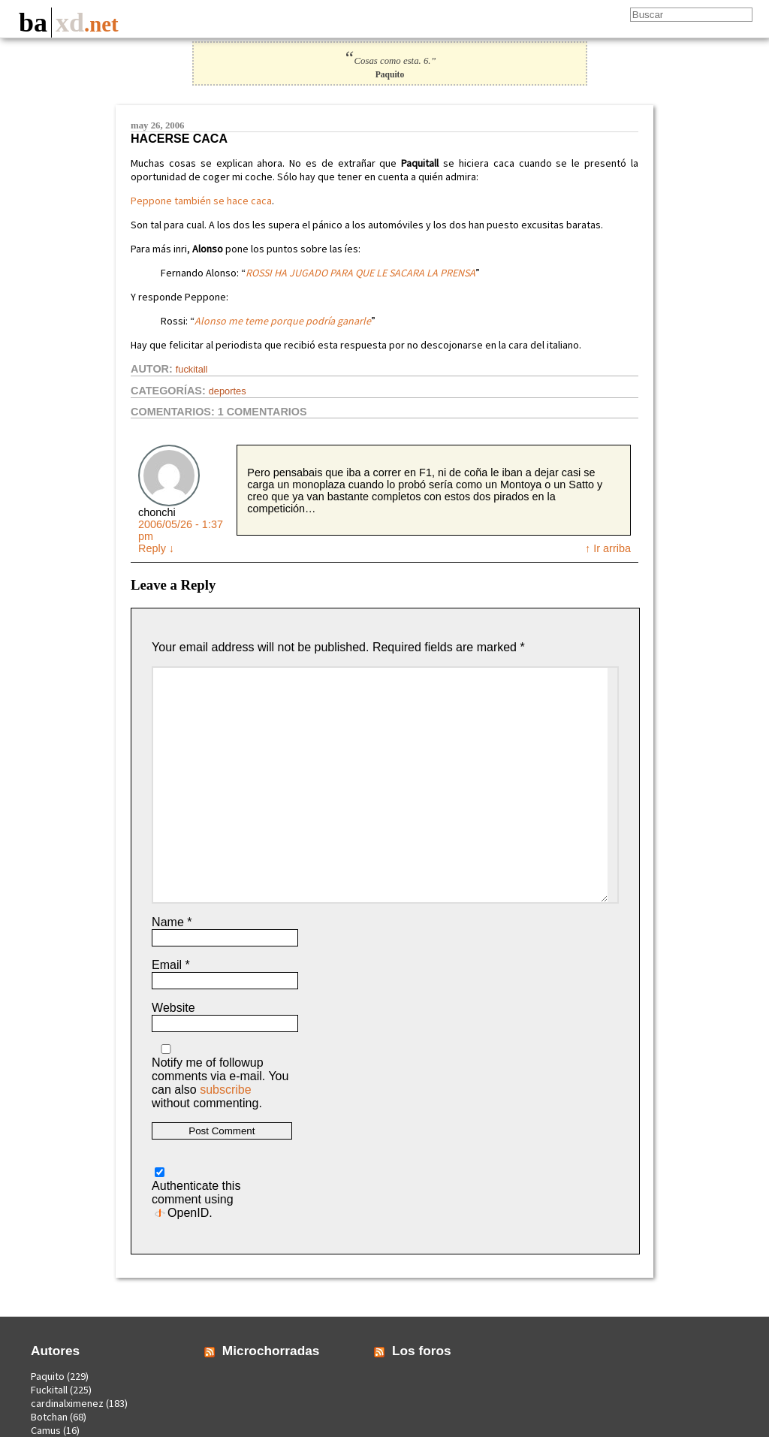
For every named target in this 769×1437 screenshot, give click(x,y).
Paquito (48, 1376)
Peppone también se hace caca (201, 200)
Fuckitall (192, 369)
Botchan (49, 1416)
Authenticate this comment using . (196, 1193)
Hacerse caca (179, 138)
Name (171, 922)
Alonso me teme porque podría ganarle (283, 321)
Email (171, 965)
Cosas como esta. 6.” (389, 61)
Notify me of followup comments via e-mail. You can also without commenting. (220, 1076)
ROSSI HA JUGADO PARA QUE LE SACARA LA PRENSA (360, 272)
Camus (46, 1430)
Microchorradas (271, 1350)
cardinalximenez (67, 1403)
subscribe (225, 1089)
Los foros (421, 1350)
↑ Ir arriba (608, 548)
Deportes (227, 391)
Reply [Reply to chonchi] (156, 548)
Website (173, 1007)
